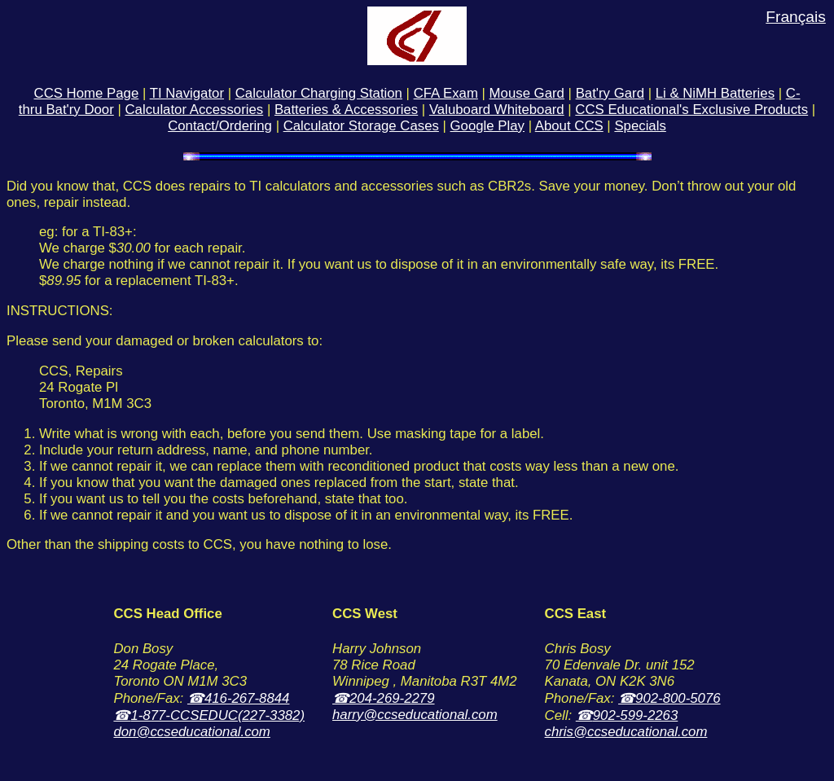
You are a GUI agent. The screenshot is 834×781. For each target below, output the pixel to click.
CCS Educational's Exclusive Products (691, 109)
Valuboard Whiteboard (496, 109)
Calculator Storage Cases (361, 126)
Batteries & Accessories (346, 109)
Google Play (487, 126)
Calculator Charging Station (318, 93)
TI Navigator (187, 93)
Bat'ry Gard (610, 93)
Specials (639, 126)
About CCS (569, 126)
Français (796, 16)
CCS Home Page (86, 93)
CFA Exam (446, 93)
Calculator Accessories (194, 109)
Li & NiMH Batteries (715, 93)
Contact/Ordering (220, 126)
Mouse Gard (526, 93)
